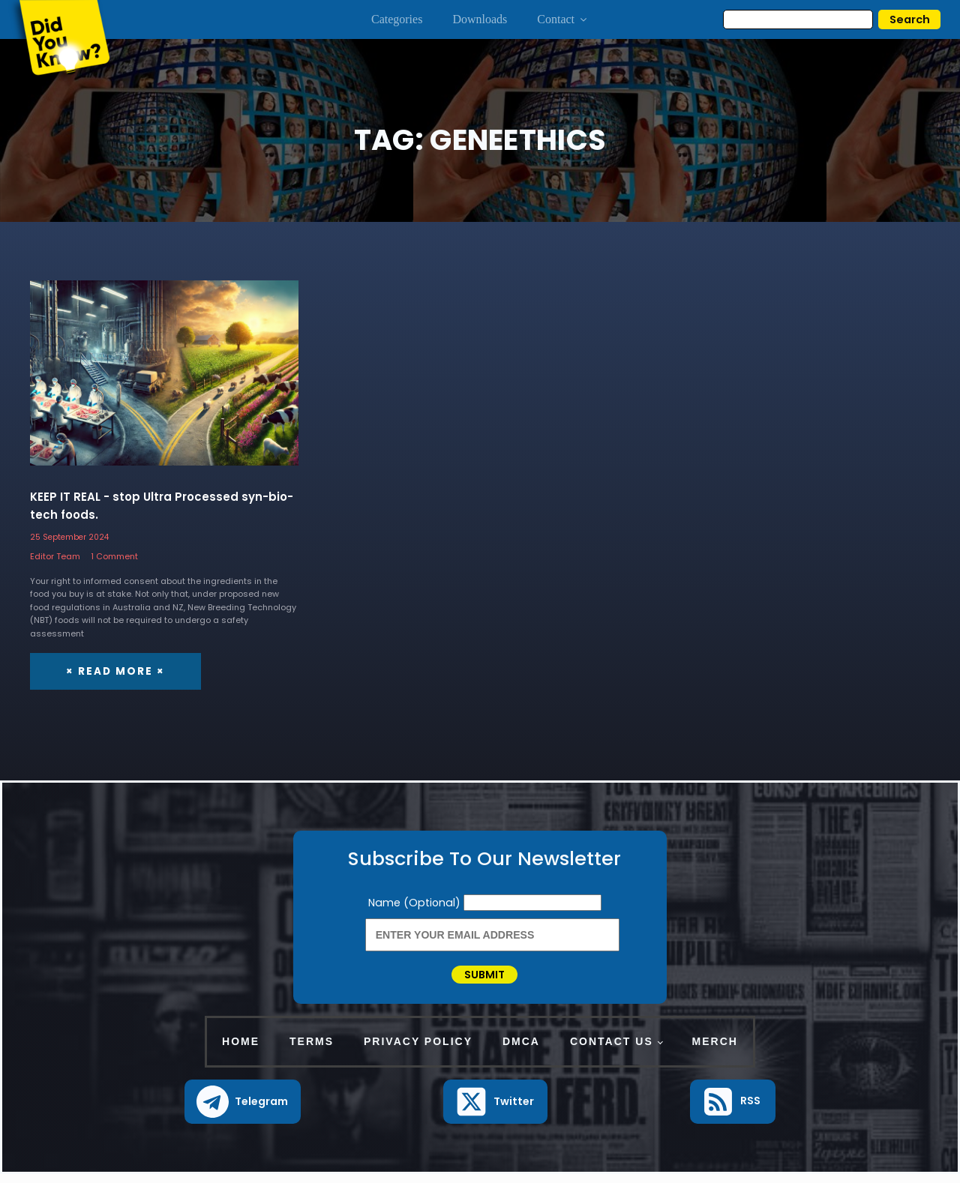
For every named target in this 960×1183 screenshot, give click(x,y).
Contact (563, 19)
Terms (312, 1051)
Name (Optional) (416, 901)
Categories (396, 19)
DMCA (521, 1051)
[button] (242, 1111)
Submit (484, 979)
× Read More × (113, 670)
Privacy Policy (418, 1051)
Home (241, 1051)
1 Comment (114, 556)
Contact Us (611, 1051)
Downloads (479, 19)
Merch (715, 1051)
